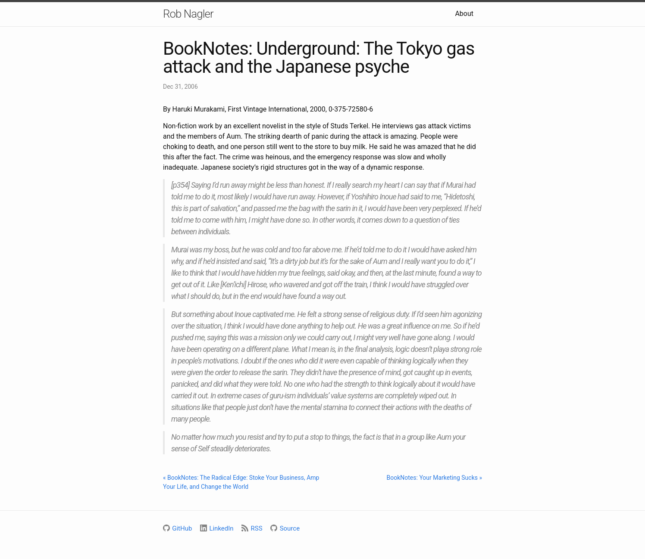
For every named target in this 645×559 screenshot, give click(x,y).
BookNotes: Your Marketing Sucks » (434, 477)
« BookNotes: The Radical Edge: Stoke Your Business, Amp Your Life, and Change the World (241, 482)
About (464, 13)
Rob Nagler (188, 13)
